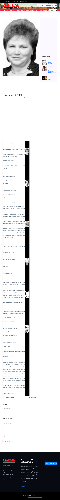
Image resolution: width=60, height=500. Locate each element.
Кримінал (32, 10)
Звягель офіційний (21, 10)
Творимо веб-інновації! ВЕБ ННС (35, 497)
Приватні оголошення (44, 10)
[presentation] (30, 445)
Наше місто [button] (12, 10)
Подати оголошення (47, 6)
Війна (27, 10)
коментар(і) (19, 97)
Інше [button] (36, 10)
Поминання (8, 97)
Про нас (23, 486)
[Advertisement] (21, 84)
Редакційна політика (26, 485)
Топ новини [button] (5, 10)
